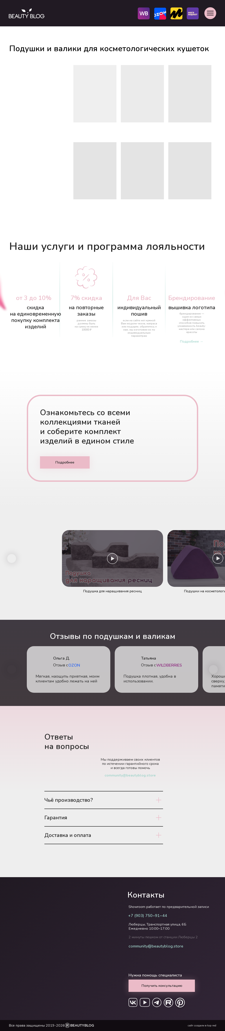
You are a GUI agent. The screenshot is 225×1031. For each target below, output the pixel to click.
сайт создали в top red (202, 1025)
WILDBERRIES (169, 665)
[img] (218, 661)
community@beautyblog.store (130, 775)
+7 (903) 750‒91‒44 (147, 915)
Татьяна (148, 658)
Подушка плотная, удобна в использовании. (149, 679)
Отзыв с (148, 665)
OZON (74, 665)
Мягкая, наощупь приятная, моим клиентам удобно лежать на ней (68, 679)
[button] (210, 13)
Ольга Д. (61, 658)
